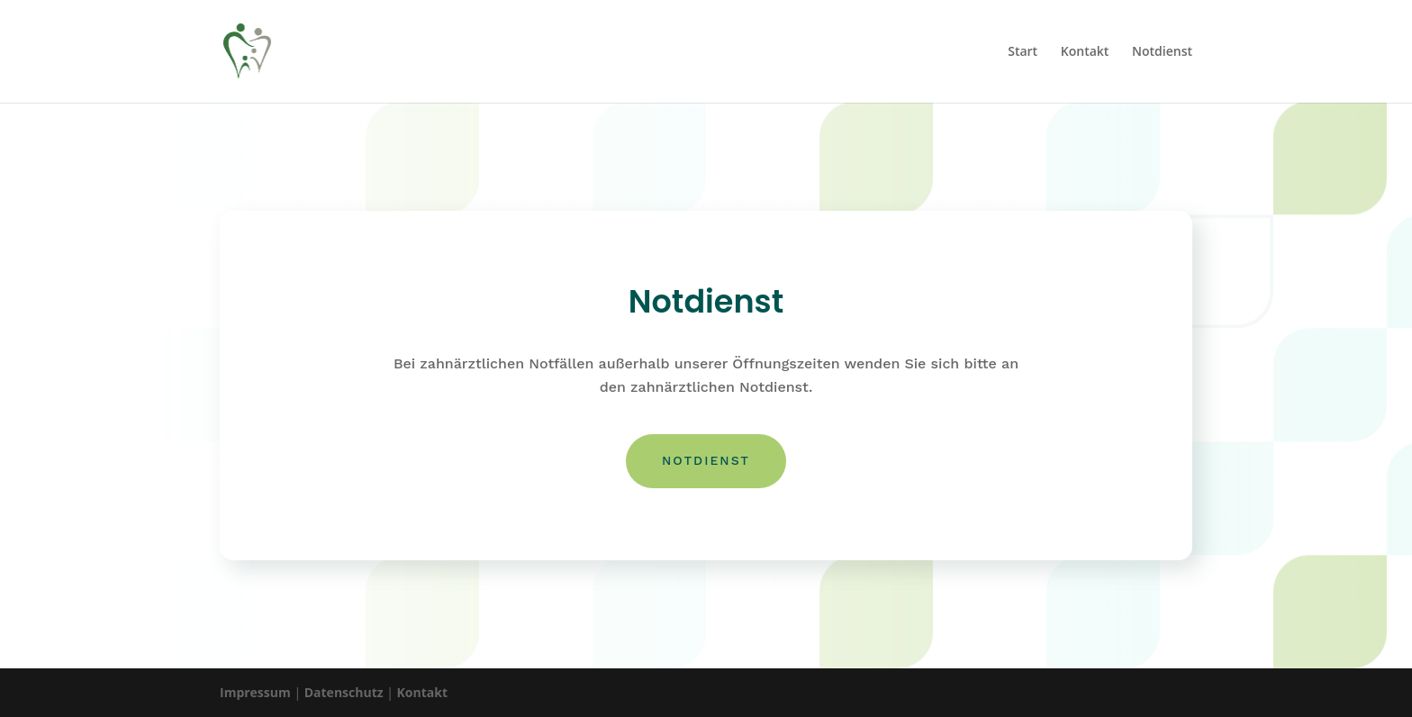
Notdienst (1162, 52)
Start (1022, 52)
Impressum (255, 692)
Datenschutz (344, 692)
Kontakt (1085, 52)
